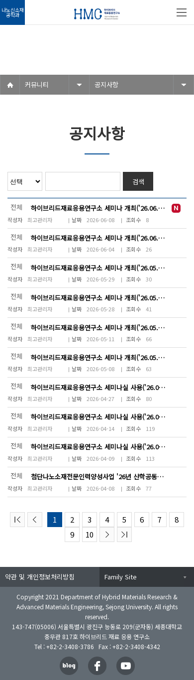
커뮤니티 (37, 84)
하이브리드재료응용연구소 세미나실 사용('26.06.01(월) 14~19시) (99, 416)
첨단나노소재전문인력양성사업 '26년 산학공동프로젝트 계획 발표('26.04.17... (99, 476)
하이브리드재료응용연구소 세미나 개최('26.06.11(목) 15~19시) (99, 238)
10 (90, 534)
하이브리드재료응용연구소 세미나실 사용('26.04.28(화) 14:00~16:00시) (99, 387)
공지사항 (106, 84)
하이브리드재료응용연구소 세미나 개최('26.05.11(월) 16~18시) (99, 357)
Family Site (120, 576)
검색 (138, 181)
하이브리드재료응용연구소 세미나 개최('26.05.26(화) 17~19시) (99, 327)
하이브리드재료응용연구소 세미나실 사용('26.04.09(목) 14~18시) (99, 446)
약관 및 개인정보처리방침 (40, 576)
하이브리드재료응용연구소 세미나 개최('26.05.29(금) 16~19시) (99, 267)
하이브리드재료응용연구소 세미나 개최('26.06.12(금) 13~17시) (99, 208)
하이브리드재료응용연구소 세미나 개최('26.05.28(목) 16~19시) (99, 297)
